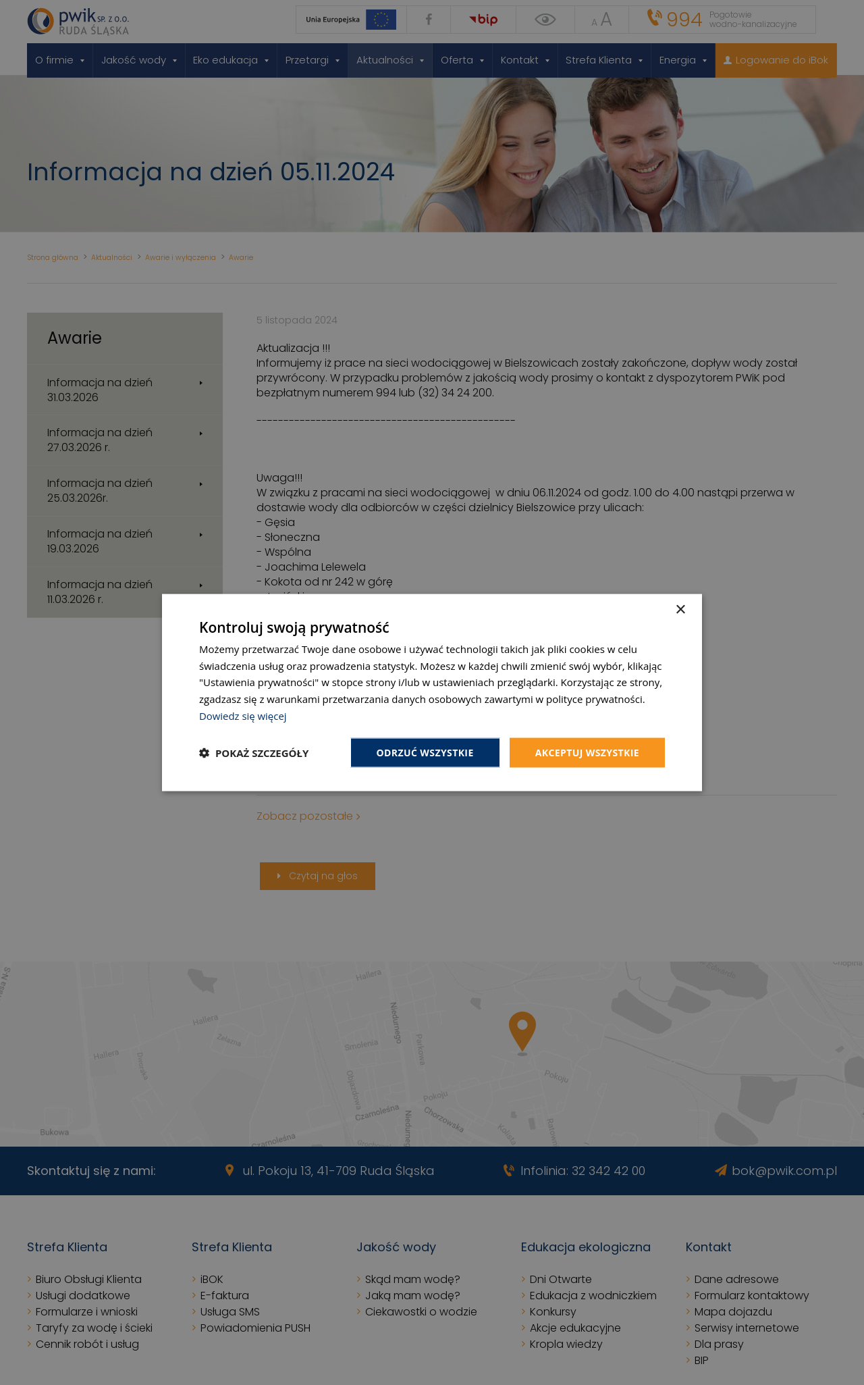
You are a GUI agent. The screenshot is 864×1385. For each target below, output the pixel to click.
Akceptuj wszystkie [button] (587, 752)
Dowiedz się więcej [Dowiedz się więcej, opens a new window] (243, 715)
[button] (253, 753)
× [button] (680, 609)
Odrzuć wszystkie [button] (425, 752)
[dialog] (432, 692)
